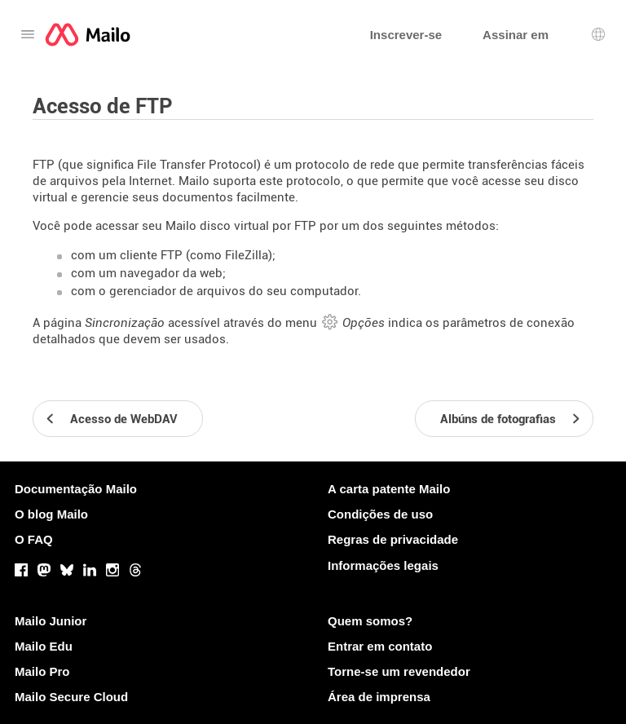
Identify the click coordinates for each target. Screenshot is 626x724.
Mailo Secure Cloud (71, 697)
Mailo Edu (44, 646)
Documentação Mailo (76, 489)
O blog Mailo (51, 514)
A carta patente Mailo (389, 489)
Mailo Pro (42, 671)
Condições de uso (380, 514)
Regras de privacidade (393, 539)
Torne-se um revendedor (399, 671)
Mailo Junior (50, 621)
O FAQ (34, 539)
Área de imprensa (379, 697)
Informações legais (383, 565)
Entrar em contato (380, 646)
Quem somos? (370, 621)
